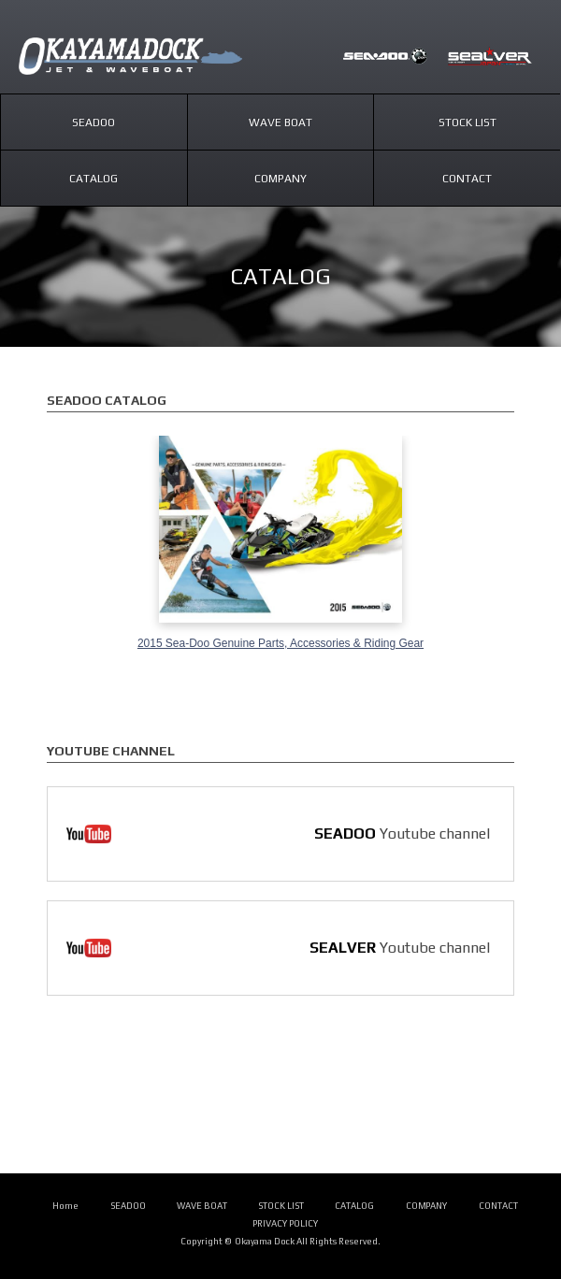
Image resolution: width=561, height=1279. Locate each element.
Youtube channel (402, 833)
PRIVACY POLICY (285, 1223)
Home (65, 1205)
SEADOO (385, 56)
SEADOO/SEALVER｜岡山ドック (149, 56)
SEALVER (490, 56)
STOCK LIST (281, 1205)
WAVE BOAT (202, 1205)
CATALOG (354, 1205)
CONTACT (498, 1205)
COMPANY (427, 1205)
